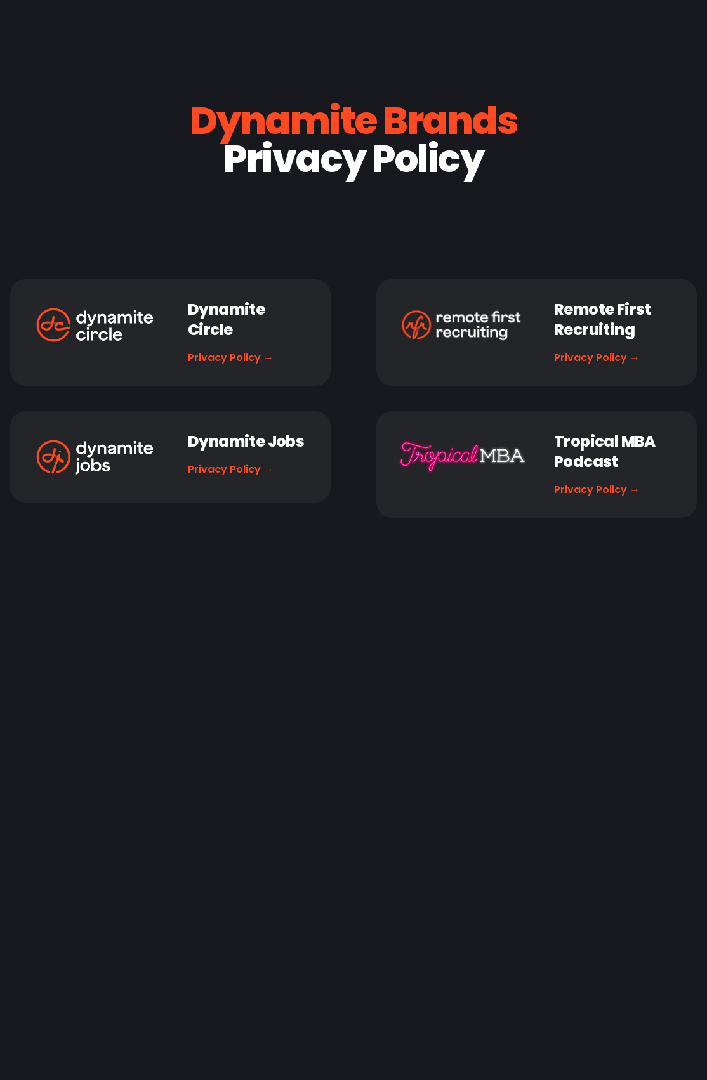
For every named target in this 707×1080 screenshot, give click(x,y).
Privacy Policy (231, 357)
